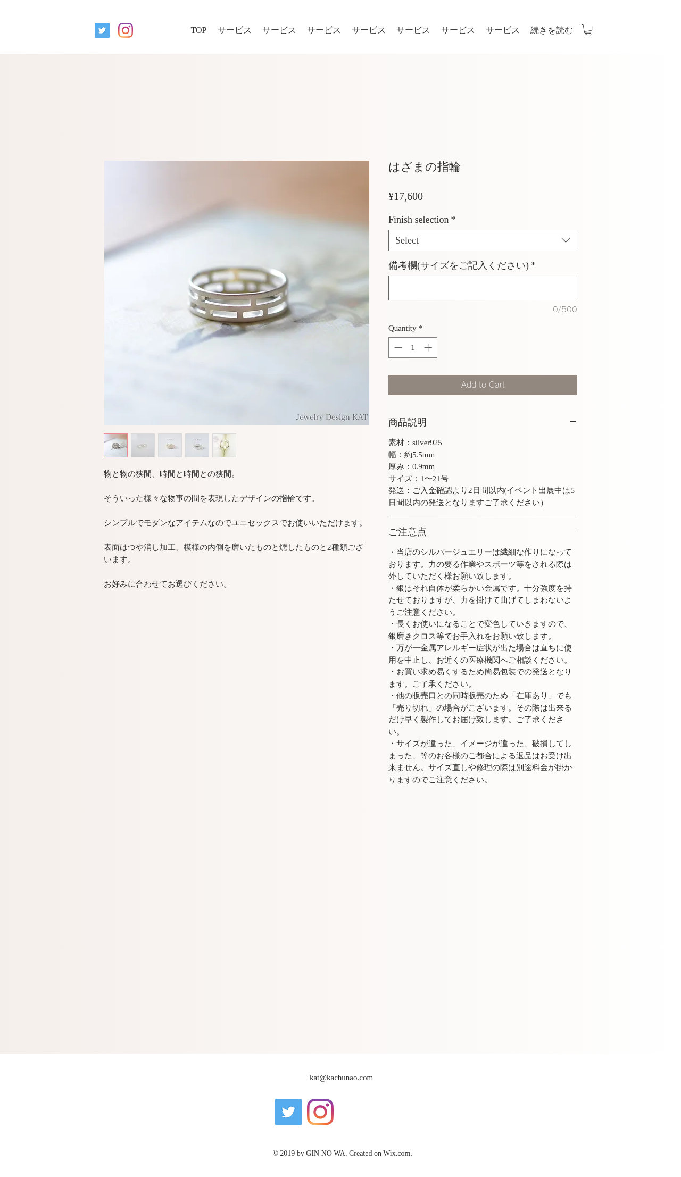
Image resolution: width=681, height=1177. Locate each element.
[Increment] (429, 347)
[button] (588, 29)
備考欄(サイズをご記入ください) (462, 265)
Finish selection (422, 219)
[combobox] (482, 240)
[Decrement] (397, 347)
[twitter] (102, 30)
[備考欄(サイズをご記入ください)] (483, 288)
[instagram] (125, 30)
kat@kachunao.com (341, 1077)
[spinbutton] (413, 347)
